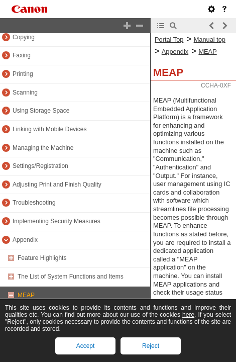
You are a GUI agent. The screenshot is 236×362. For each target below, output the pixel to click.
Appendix (25, 239)
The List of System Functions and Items (71, 276)
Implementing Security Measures (56, 221)
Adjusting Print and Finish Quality (57, 184)
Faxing (22, 55)
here (188, 314)
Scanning (25, 92)
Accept (85, 345)
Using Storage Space (41, 110)
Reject (150, 345)
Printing (23, 73)
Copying (24, 37)
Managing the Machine (43, 147)
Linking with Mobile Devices (49, 129)
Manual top (209, 39)
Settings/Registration (40, 165)
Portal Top (169, 39)
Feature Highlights (42, 257)
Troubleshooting (34, 202)
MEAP (26, 295)
